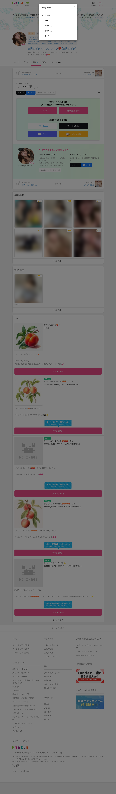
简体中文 (48, 26)
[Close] (74, 6)
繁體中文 (48, 31)
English (47, 20)
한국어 (47, 36)
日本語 (47, 15)
